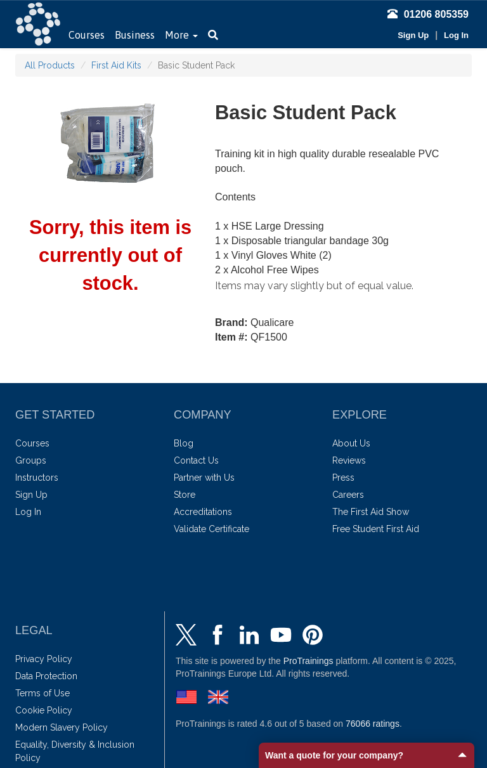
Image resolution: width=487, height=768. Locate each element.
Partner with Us (204, 477)
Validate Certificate (211, 529)
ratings (372, 724)
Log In (456, 35)
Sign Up (413, 35)
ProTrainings (308, 661)
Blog (183, 443)
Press (343, 477)
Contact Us (196, 460)
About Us (351, 443)
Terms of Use (42, 693)
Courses (86, 35)
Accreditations (203, 512)
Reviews (349, 460)
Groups (30, 460)
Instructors (36, 477)
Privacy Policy (43, 659)
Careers (348, 495)
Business (135, 35)
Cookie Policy (43, 710)
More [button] (181, 35)
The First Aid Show (370, 512)
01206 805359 (428, 14)
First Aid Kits (116, 65)
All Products (50, 65)
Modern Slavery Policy (61, 727)
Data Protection (46, 676)
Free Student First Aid (375, 529)
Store (184, 495)
